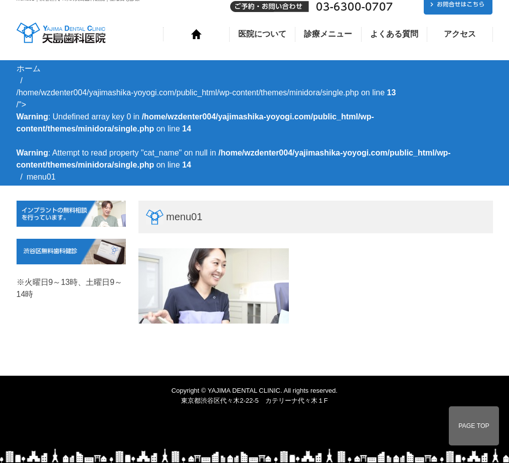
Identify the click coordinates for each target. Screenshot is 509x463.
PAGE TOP (473, 425)
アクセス (460, 34)
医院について (262, 34)
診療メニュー (328, 34)
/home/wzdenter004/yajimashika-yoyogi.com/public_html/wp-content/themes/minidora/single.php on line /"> (234, 128)
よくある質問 (394, 34)
